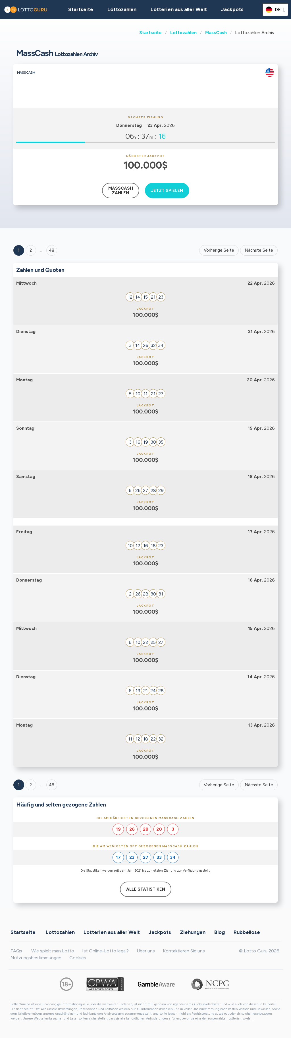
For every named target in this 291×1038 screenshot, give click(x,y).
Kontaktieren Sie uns (184, 951)
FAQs (16, 951)
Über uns (146, 951)
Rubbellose (247, 932)
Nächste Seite (259, 250)
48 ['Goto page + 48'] (51, 250)
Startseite (150, 32)
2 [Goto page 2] (31, 250)
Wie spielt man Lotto (52, 951)
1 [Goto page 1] (19, 250)
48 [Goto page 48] (51, 784)
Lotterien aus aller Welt (179, 9)
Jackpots (232, 9)
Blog (219, 932)
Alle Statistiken (145, 889)
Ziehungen (192, 932)
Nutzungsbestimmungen (36, 957)
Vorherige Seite (219, 250)
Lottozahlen (183, 32)
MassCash (216, 32)
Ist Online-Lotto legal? (105, 951)
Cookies (77, 957)
